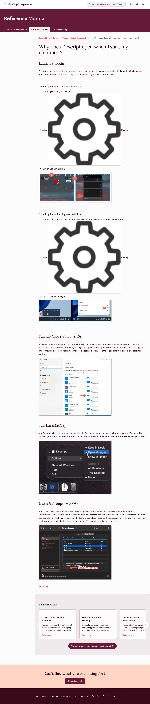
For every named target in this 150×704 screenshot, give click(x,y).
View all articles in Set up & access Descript (92, 646)
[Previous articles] (39, 625)
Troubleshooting (59, 29)
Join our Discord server (61, 696)
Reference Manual (39, 29)
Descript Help (44, 38)
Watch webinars (81, 696)
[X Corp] (43, 587)
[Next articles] (146, 625)
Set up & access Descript (81, 38)
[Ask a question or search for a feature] (106, 4)
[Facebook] (40, 587)
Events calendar (41, 696)
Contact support (75, 681)
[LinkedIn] (47, 587)
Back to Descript (137, 4)
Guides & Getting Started (16, 29)
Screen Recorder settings (66, 71)
